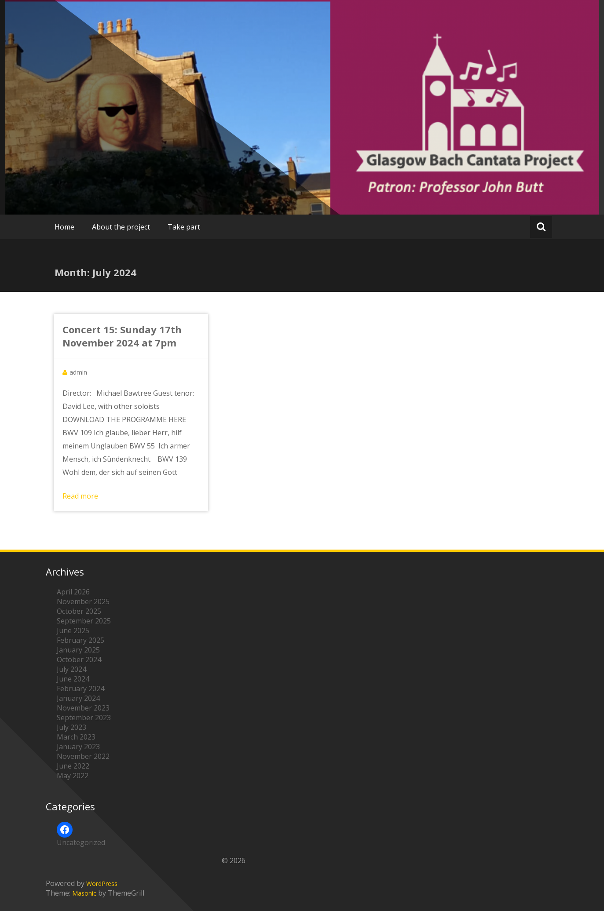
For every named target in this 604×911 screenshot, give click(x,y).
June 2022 (73, 766)
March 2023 (76, 737)
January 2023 (78, 746)
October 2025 (79, 611)
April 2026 (73, 592)
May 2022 (72, 775)
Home (64, 227)
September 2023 (84, 717)
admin (78, 372)
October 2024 (79, 659)
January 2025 (78, 650)
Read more (80, 496)
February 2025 (80, 640)
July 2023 (71, 727)
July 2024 (71, 669)
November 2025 (83, 601)
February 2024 (80, 688)
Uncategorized (81, 842)
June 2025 (73, 630)
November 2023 (83, 708)
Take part (184, 227)
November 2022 (83, 756)
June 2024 (73, 679)
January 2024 (78, 698)
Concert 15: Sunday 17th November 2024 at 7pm (122, 336)
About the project (121, 227)
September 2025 (84, 621)
